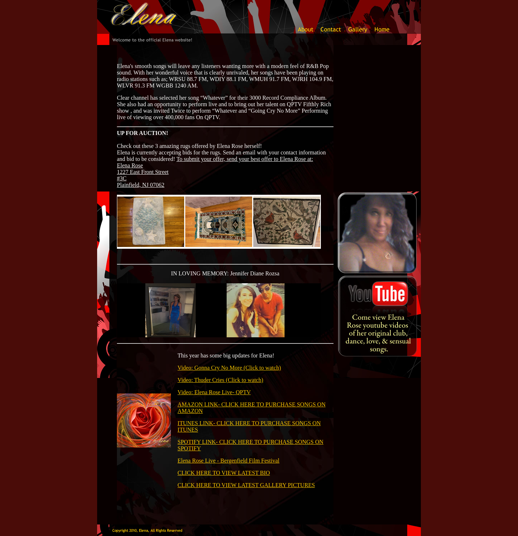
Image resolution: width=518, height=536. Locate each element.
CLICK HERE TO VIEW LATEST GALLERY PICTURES (246, 485)
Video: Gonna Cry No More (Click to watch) (229, 368)
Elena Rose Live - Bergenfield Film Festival (229, 461)
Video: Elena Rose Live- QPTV (214, 392)
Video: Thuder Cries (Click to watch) (220, 380)
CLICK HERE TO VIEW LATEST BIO (224, 473)
